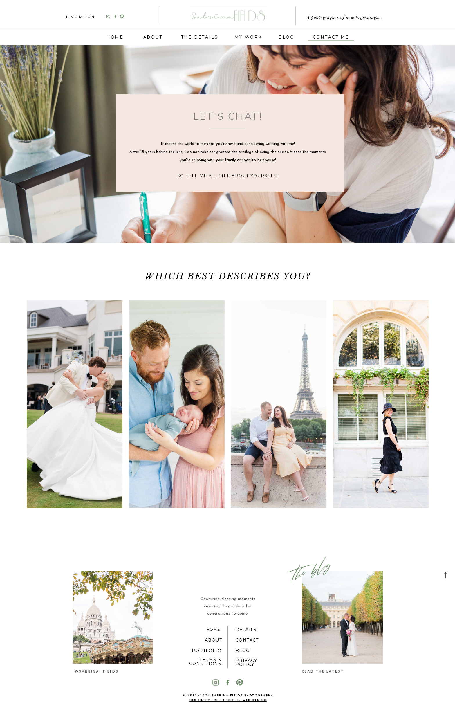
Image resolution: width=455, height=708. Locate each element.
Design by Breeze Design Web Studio (228, 700)
